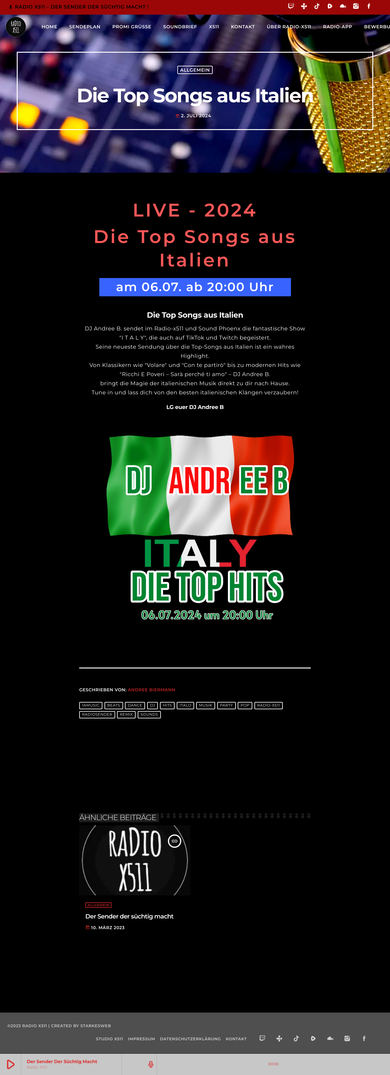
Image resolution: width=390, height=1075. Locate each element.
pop (245, 705)
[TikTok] (317, 7)
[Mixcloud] (343, 7)
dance (135, 705)
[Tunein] (304, 7)
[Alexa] (378, 10)
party (226, 705)
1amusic (91, 705)
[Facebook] (369, 7)
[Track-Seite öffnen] (150, 1064)
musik (205, 705)
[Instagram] (356, 7)
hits (167, 705)
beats (113, 705)
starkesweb (95, 1026)
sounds (149, 715)
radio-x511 (268, 705)
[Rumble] (330, 7)
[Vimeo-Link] (16, 26)
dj (152, 705)
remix (126, 715)
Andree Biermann (152, 690)
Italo (185, 705)
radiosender (97, 715)
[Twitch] (291, 7)
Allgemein (195, 70)
